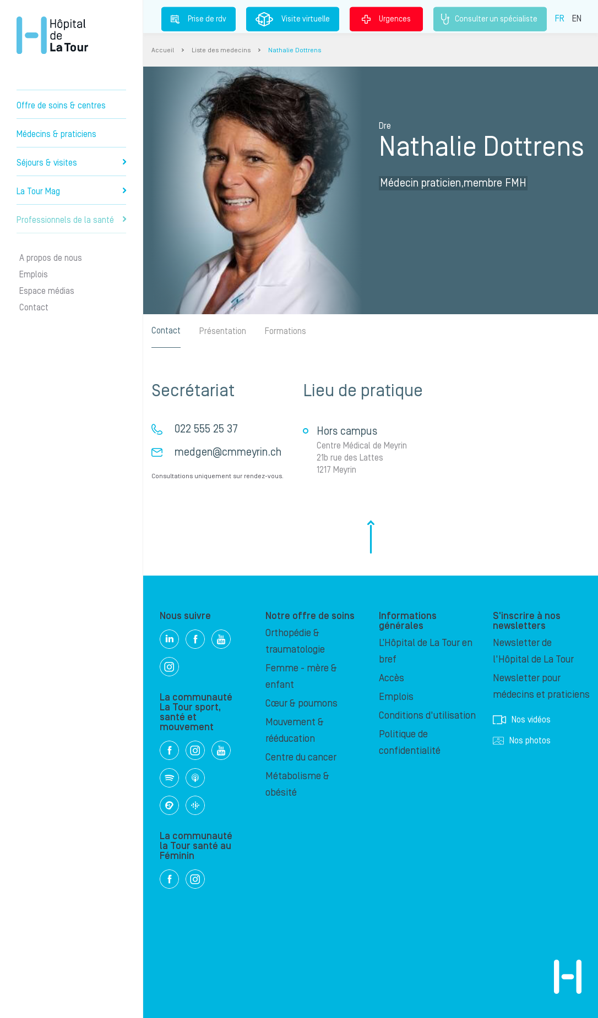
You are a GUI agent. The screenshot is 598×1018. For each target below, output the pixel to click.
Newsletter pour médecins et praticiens (541, 686)
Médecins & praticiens (56, 134)
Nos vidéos (522, 719)
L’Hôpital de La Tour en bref (425, 651)
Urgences (386, 18)
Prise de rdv (198, 18)
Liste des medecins (221, 50)
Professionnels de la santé (71, 220)
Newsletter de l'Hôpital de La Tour (533, 651)
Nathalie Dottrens (294, 50)
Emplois (33, 275)
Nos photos (522, 740)
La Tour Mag (71, 191)
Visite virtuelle (292, 19)
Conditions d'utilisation (427, 715)
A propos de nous (50, 258)
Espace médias (46, 291)
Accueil (162, 50)
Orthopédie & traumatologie (295, 641)
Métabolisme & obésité (297, 784)
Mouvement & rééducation (294, 730)
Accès (391, 678)
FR (559, 18)
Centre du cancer (300, 757)
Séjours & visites (71, 163)
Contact (33, 308)
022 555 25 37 (206, 429)
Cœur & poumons (301, 703)
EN (576, 18)
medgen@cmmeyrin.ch (228, 452)
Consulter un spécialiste (490, 19)
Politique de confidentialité (410, 743)
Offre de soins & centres (61, 106)
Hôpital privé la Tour (52, 35)
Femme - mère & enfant (301, 677)
